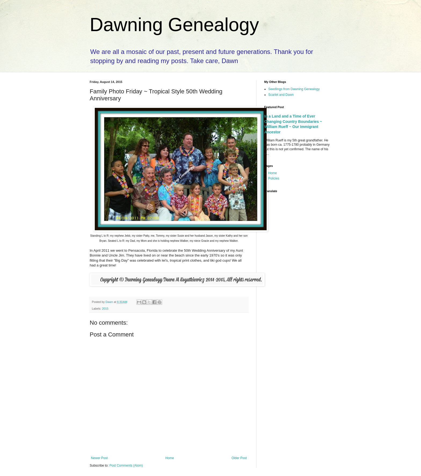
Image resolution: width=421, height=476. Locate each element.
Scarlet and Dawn (281, 95)
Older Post (239, 458)
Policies (273, 178)
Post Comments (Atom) (126, 465)
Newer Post (99, 458)
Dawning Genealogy (174, 24)
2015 (105, 308)
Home (169, 458)
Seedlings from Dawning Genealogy (294, 89)
